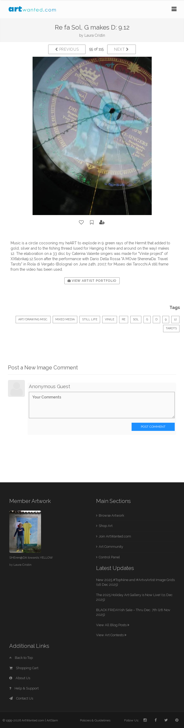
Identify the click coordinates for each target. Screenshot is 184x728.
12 (175, 319)
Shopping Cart (23, 668)
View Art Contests (111, 635)
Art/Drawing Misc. (33, 319)
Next (121, 49)
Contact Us (21, 698)
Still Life (89, 319)
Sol (136, 319)
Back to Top (21, 658)
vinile (109, 319)
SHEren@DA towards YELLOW (31, 557)
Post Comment (153, 427)
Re (123, 319)
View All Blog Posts (112, 625)
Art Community (111, 547)
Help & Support (24, 688)
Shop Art (106, 526)
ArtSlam (52, 720)
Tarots (171, 328)
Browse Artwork (111, 515)
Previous (67, 49)
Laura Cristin (94, 35)
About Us (19, 678)
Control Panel (109, 557)
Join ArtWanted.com (115, 536)
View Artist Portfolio (92, 281)
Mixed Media (65, 319)
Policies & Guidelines (95, 720)
